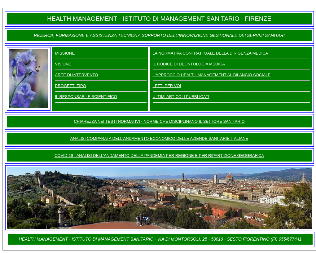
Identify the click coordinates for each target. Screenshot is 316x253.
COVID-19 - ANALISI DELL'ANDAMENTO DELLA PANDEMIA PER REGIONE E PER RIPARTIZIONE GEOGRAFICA (159, 155)
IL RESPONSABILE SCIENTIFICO (86, 96)
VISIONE (63, 64)
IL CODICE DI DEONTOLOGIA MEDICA (189, 64)
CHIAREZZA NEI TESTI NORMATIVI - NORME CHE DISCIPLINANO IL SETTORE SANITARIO (159, 121)
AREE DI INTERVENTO (76, 75)
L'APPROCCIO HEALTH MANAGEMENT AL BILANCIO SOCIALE (212, 75)
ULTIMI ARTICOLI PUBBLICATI (181, 96)
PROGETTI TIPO (70, 85)
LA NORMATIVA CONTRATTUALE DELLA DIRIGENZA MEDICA (210, 53)
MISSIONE (65, 53)
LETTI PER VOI (167, 85)
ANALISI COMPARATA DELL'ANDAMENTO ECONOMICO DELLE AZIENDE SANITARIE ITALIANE (159, 138)
